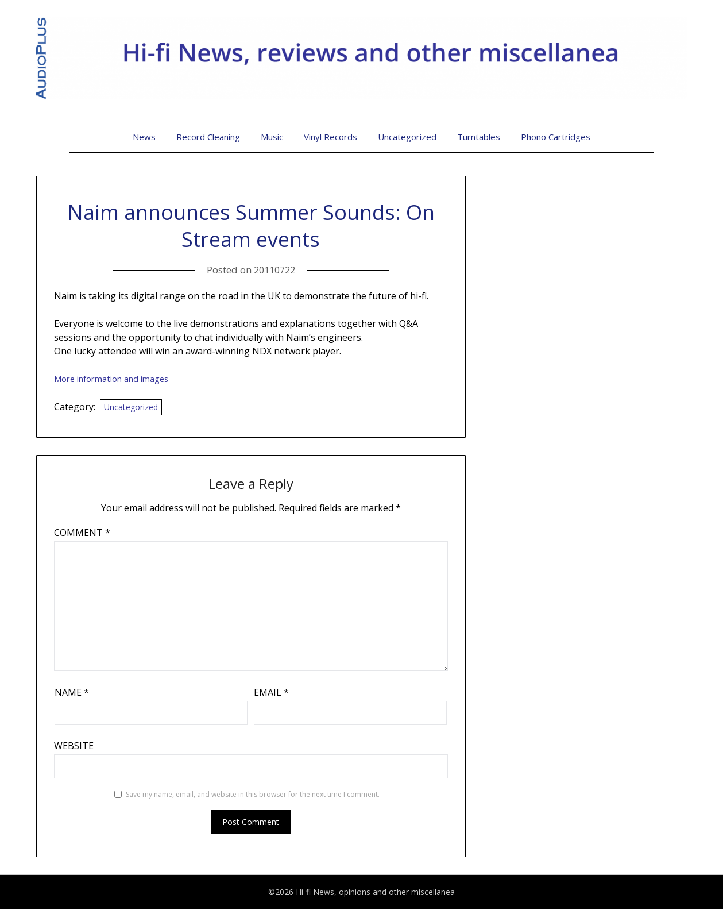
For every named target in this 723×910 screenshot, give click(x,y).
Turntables (478, 136)
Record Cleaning (208, 136)
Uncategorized (407, 136)
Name (72, 693)
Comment (82, 533)
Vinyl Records (330, 136)
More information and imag (118, 378)
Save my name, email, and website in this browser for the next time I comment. (253, 795)
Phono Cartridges (555, 136)
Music (272, 136)
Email (271, 693)
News (144, 136)
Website (74, 747)
